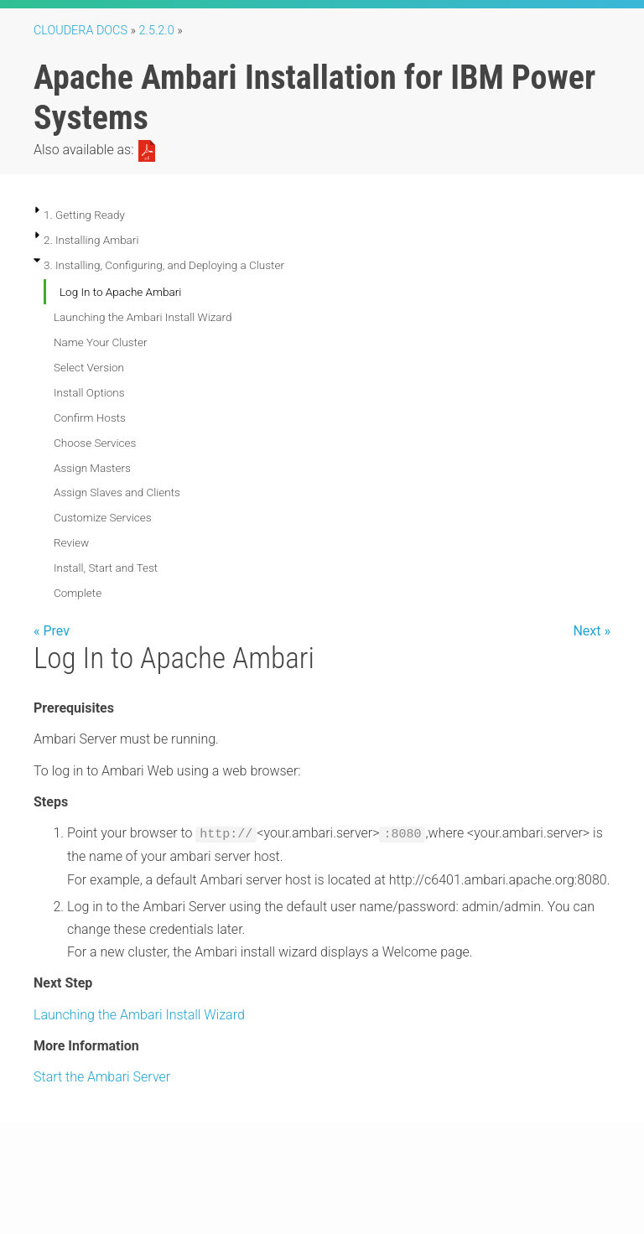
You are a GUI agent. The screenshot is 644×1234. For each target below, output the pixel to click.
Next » (591, 631)
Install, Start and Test (106, 567)
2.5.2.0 (156, 30)
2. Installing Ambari (91, 239)
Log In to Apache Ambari (120, 291)
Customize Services (102, 517)
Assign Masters (92, 467)
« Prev (52, 631)
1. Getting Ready (84, 214)
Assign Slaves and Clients (117, 492)
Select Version (89, 367)
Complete (77, 592)
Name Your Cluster (100, 342)
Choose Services (95, 442)
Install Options (89, 392)
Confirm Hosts (90, 417)
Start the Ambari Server (102, 1077)
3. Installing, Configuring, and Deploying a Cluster (164, 265)
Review (71, 542)
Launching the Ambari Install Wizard (142, 317)
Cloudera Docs (80, 30)
